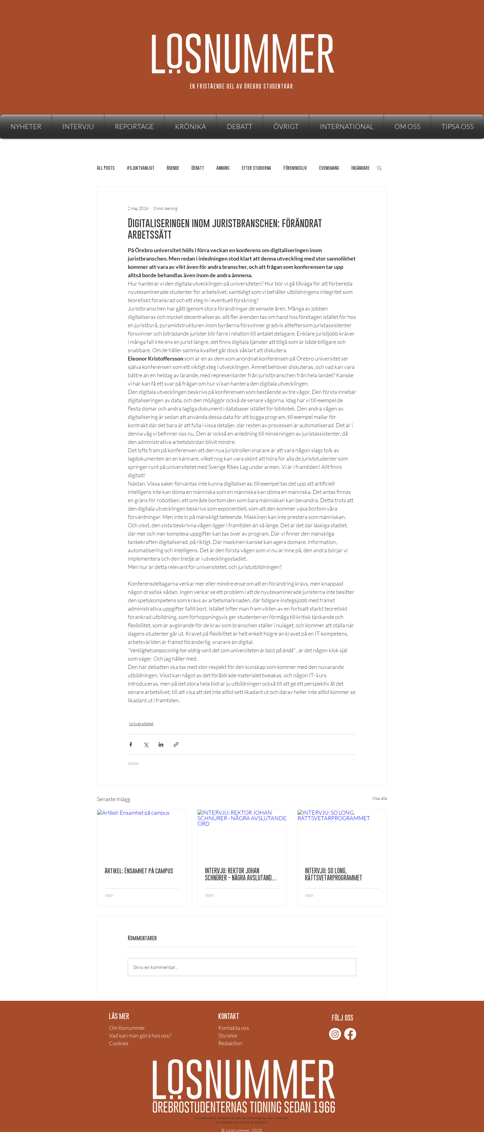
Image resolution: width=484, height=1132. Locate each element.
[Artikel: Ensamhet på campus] (141, 835)
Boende (173, 167)
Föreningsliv (295, 167)
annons (222, 167)
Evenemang (329, 167)
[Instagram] (335, 1034)
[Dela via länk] (176, 744)
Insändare (360, 167)
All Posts (106, 167)
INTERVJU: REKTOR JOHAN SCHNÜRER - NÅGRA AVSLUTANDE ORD (239, 874)
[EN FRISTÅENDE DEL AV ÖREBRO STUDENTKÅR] (242, 86)
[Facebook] (350, 1034)
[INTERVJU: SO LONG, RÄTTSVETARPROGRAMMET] (342, 835)
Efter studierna (256, 167)
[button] (286, 127)
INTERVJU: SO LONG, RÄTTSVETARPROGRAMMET (333, 874)
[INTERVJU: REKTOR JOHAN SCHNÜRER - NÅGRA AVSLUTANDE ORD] (242, 835)
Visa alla (379, 798)
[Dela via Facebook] (131, 744)
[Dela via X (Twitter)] (146, 744)
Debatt (197, 167)
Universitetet (141, 723)
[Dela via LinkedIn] (161, 744)
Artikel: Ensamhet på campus (139, 870)
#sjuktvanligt (140, 167)
